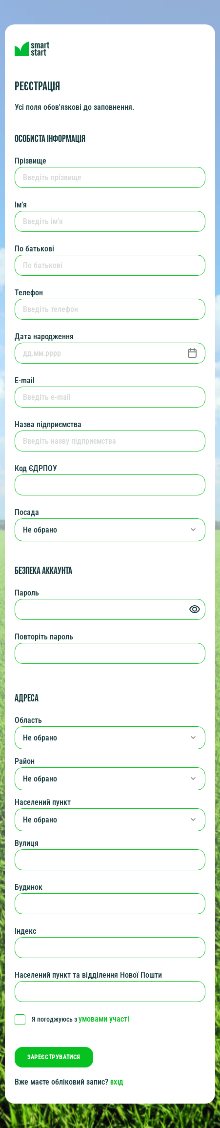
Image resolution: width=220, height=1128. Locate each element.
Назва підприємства (48, 424)
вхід (116, 1082)
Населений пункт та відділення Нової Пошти (88, 975)
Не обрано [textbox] (40, 530)
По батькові (34, 248)
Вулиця (27, 843)
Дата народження (44, 336)
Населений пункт (43, 802)
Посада (27, 512)
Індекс (25, 931)
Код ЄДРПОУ (36, 468)
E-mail (25, 380)
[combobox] (110, 529)
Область (28, 720)
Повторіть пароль (44, 636)
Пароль (27, 592)
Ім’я (21, 204)
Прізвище (30, 160)
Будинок (28, 887)
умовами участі (104, 1019)
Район (25, 761)
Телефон (29, 292)
